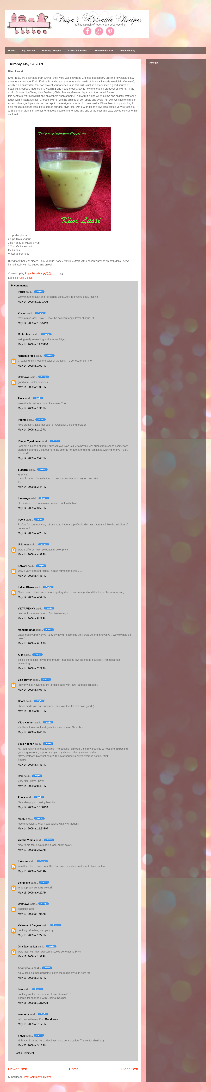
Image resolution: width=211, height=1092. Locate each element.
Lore (21, 989)
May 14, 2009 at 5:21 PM (32, 618)
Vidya (21, 1035)
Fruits (20, 277)
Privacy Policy (127, 50)
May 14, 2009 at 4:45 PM (32, 575)
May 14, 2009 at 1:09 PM (32, 387)
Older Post (129, 1069)
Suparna (23, 469)
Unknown (24, 377)
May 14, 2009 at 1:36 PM (32, 408)
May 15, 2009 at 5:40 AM (32, 871)
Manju (21, 818)
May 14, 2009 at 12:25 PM (33, 323)
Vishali (22, 313)
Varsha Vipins (26, 840)
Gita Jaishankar (27, 946)
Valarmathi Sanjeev (30, 925)
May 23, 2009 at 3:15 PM (32, 1045)
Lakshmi (23, 861)
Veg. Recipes (28, 50)
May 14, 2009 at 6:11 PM (32, 643)
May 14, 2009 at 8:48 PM (32, 786)
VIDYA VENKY (26, 608)
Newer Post (17, 1069)
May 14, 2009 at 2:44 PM (32, 486)
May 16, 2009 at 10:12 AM (33, 1002)
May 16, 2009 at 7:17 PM (32, 1024)
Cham (21, 701)
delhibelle (24, 882)
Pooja (21, 519)
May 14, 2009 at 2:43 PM (32, 458)
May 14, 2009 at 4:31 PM (32, 554)
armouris (23, 1014)
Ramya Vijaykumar (29, 441)
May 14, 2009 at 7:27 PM (32, 668)
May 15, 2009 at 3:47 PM (32, 977)
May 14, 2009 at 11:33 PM (33, 828)
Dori (20, 776)
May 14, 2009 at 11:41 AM (33, 301)
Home (11, 50)
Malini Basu (25, 334)
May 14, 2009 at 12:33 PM (33, 344)
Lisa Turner (25, 679)
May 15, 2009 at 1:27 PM (32, 935)
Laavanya (24, 498)
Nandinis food (26, 355)
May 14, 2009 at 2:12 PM (32, 429)
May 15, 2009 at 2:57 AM (32, 849)
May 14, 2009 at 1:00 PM (32, 365)
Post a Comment (24, 1053)
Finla (21, 398)
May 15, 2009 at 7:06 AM (32, 914)
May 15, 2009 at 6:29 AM (32, 892)
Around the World (103, 50)
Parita (21, 292)
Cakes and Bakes (77, 50)
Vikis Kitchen (26, 722)
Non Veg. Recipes (51, 50)
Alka (20, 655)
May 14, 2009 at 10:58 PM (33, 807)
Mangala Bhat (26, 630)
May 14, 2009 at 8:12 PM (32, 711)
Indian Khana (26, 587)
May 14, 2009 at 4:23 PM (32, 533)
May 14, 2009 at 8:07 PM (32, 689)
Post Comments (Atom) (37, 1077)
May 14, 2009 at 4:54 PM (32, 597)
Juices (28, 277)
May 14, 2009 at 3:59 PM (32, 508)
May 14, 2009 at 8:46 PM (32, 732)
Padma (22, 419)
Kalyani (22, 566)
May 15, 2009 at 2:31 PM (32, 956)
